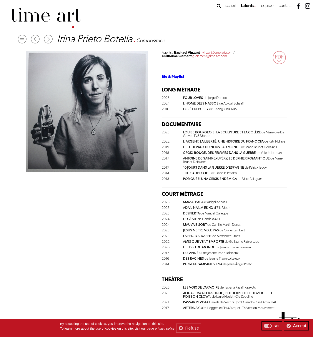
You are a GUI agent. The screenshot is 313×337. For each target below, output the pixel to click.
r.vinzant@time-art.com (216, 53)
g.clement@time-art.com (209, 56)
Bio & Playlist (173, 77)
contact (285, 6)
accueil (230, 6)
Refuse (192, 328)
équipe (267, 6)
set (277, 325)
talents (247, 6)
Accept (299, 325)
